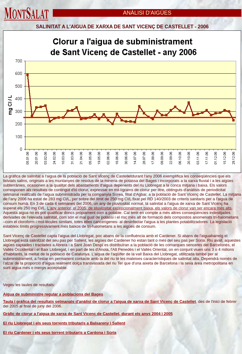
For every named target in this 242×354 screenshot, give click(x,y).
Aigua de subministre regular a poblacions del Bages (53, 294)
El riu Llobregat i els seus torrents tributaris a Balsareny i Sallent (64, 323)
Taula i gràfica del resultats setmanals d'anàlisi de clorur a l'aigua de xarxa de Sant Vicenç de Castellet (99, 301)
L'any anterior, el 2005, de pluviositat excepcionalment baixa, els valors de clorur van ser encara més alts (139, 208)
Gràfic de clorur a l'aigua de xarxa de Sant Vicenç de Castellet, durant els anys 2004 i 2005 (88, 313)
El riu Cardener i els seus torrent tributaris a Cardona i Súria (59, 332)
